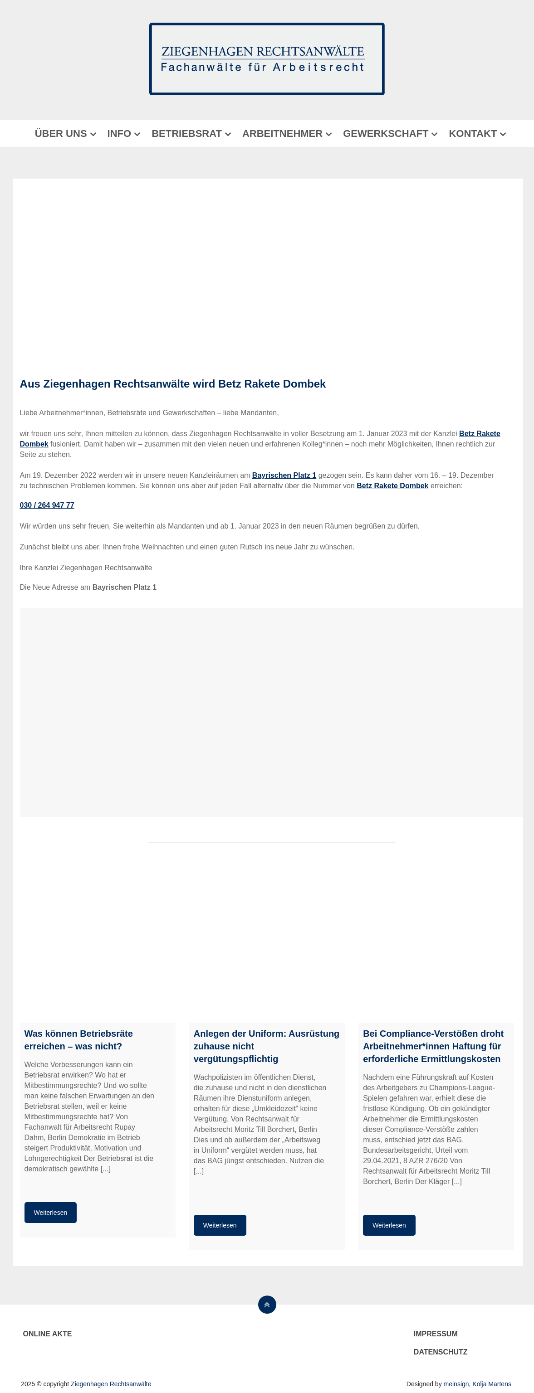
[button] (25, 274)
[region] (267, 275)
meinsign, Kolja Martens (477, 1384)
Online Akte (47, 1334)
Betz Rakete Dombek (272, 384)
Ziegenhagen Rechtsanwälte (111, 1384)
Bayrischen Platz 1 (284, 475)
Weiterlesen (51, 1212)
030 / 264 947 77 (47, 505)
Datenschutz (441, 1352)
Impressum (436, 1334)
